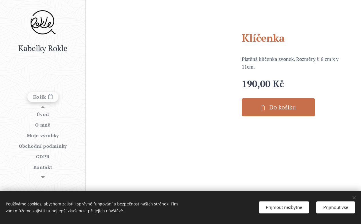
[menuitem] (43, 114)
